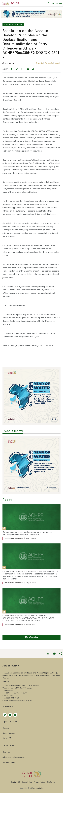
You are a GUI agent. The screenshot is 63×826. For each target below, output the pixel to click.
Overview (6, 733)
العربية (57, 62)
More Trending (31, 618)
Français (39, 62)
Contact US (15, 763)
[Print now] (54, 634)
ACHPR (14, 3)
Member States (8, 743)
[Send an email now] (48, 634)
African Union (38, 769)
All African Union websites (13, 738)
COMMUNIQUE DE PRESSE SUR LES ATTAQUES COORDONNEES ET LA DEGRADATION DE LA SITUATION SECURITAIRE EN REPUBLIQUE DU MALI (28, 598)
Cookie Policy (27, 763)
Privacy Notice (39, 763)
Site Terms (51, 763)
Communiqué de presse (13, 519)
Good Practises (8, 714)
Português (49, 62)
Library (6, 719)
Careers (5, 709)
